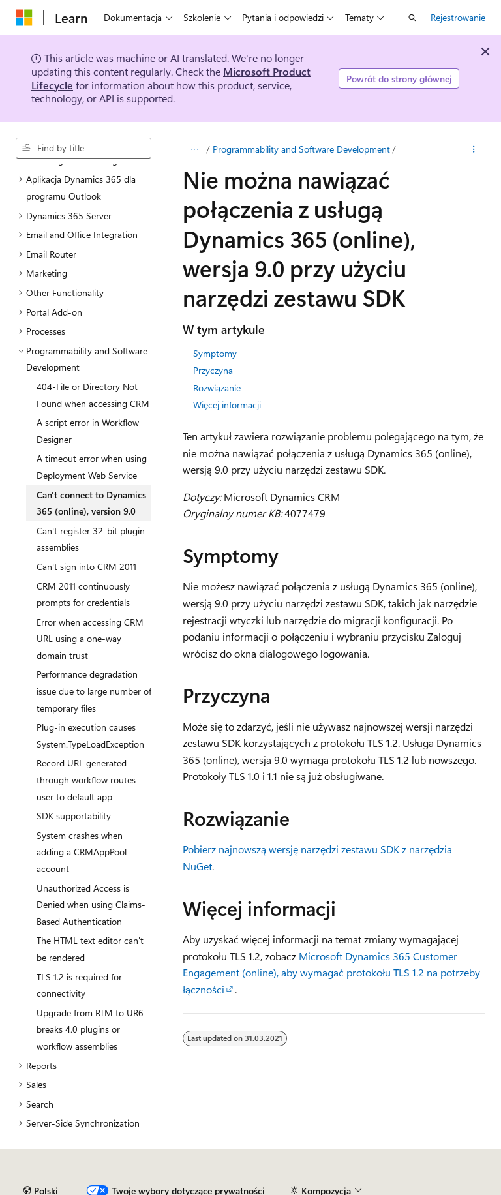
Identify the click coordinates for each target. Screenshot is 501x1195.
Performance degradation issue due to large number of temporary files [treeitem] (94, 691)
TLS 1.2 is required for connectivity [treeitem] (79, 985)
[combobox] (83, 148)
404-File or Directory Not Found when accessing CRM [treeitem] (93, 395)
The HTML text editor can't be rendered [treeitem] (90, 948)
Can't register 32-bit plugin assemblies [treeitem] (91, 539)
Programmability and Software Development (301, 149)
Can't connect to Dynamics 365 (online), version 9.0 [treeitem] (91, 503)
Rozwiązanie (217, 388)
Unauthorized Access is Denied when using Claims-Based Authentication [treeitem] (91, 905)
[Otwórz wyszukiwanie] (412, 17)
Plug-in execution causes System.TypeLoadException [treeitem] (90, 735)
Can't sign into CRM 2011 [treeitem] (86, 566)
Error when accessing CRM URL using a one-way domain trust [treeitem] (90, 638)
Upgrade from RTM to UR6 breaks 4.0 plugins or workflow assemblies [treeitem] (90, 1029)
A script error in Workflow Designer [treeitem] (88, 431)
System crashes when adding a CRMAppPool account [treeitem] (82, 852)
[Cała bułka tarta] (194, 149)
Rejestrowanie (458, 17)
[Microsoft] (24, 17)
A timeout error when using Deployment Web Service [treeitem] (92, 466)
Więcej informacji (227, 405)
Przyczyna (213, 370)
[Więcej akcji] (474, 149)
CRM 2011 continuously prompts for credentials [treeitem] (83, 594)
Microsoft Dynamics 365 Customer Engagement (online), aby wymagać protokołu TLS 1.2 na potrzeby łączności (331, 972)
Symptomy (215, 353)
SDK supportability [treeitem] (74, 815)
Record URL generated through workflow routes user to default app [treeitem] (86, 779)
